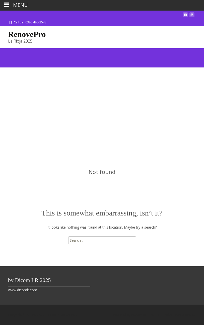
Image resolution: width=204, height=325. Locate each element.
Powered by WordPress (130, 315)
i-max (164, 315)
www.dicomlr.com (22, 289)
